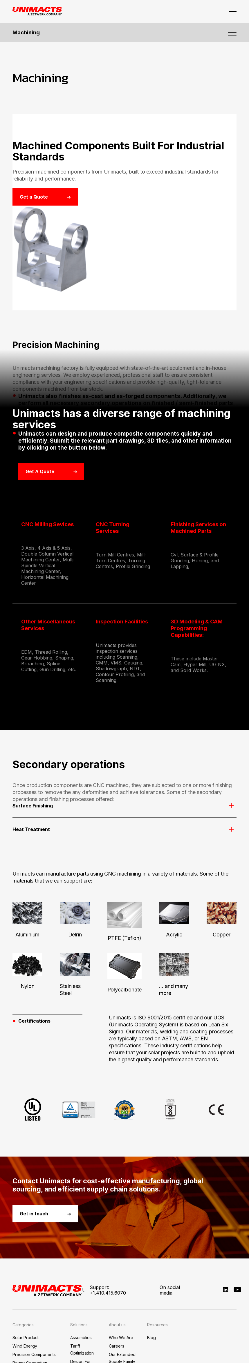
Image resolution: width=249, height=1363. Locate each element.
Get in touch (45, 1287)
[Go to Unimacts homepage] (37, 12)
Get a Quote (45, 197)
